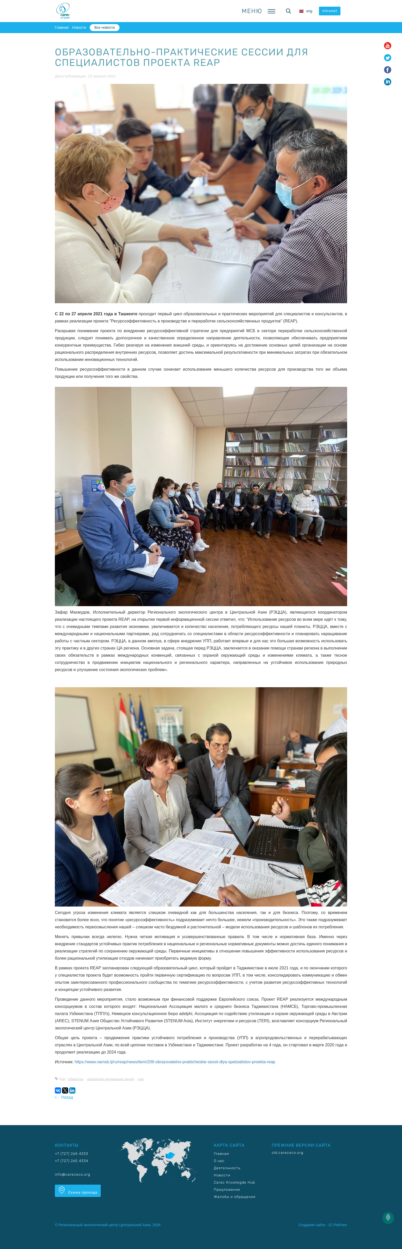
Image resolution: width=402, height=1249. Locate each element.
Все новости (104, 27)
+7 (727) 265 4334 (71, 1161)
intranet (329, 11)
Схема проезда (77, 1190)
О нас (219, 1161)
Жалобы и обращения (234, 1197)
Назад (64, 1097)
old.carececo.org (287, 1152)
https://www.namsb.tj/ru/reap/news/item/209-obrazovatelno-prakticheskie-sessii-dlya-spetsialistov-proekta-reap (175, 1062)
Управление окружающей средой (110, 1079)
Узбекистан (75, 1079)
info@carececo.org (72, 1174)
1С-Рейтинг (337, 1225)
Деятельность (227, 1168)
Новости (79, 27)
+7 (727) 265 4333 (71, 1154)
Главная (61, 27)
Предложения (227, 1189)
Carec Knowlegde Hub (234, 1182)
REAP (141, 1079)
